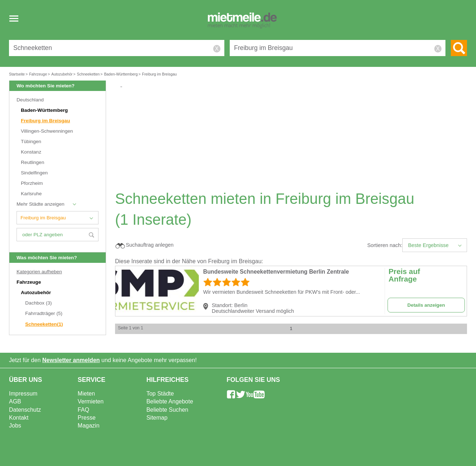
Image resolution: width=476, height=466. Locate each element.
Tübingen (31, 141)
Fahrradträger (44, 313)
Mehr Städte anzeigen (40, 204)
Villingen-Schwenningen (47, 131)
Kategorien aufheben (39, 271)
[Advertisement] (293, 138)
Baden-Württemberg (44, 110)
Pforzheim (32, 183)
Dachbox (38, 303)
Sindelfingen (34, 172)
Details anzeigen (426, 305)
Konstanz (31, 152)
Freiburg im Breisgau (45, 120)
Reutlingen (32, 162)
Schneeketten (44, 324)
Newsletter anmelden (71, 360)
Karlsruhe (31, 193)
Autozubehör (36, 292)
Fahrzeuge (29, 282)
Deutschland (30, 99)
